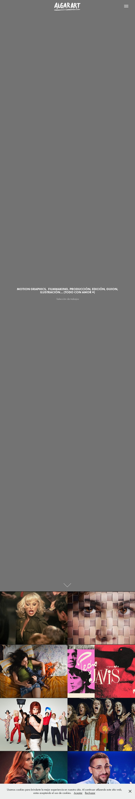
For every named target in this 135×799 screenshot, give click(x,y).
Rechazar (90, 793)
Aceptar (78, 793)
